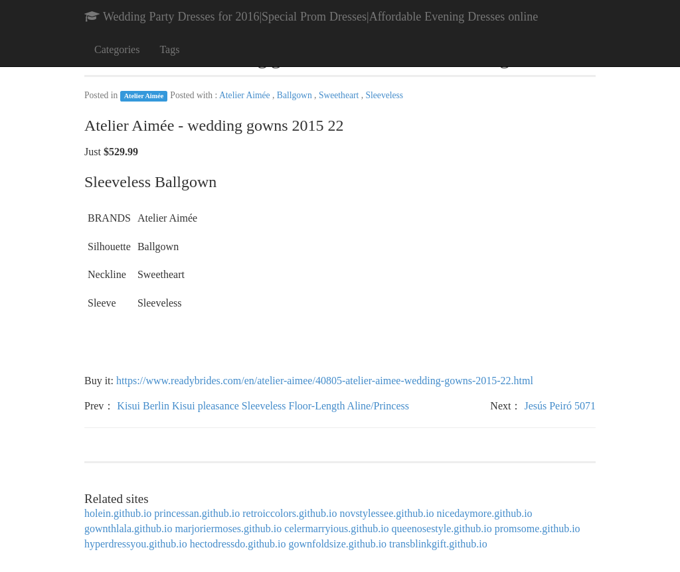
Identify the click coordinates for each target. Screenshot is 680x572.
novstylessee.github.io (386, 513)
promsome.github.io (537, 528)
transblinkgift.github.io (438, 543)
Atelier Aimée (144, 96)
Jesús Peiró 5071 (560, 405)
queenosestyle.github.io (442, 528)
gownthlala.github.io (128, 528)
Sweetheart (340, 95)
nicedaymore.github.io (485, 513)
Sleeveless (384, 95)
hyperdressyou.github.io (135, 543)
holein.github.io (117, 513)
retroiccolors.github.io (289, 513)
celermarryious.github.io (336, 528)
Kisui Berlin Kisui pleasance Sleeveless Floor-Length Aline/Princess (263, 405)
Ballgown (295, 95)
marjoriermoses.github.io (228, 528)
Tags (169, 49)
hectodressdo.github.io (238, 543)
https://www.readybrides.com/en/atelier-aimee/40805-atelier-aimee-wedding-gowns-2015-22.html (324, 380)
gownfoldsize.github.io (338, 543)
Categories (116, 49)
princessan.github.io (197, 513)
